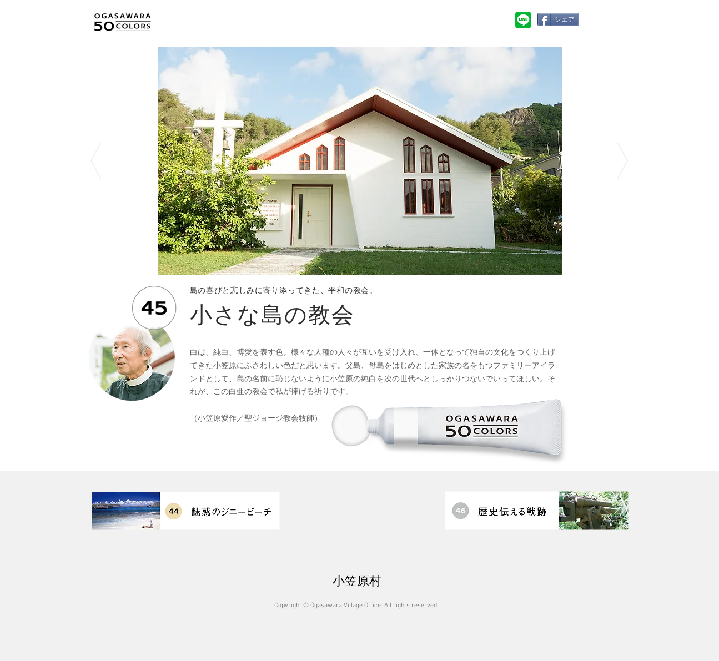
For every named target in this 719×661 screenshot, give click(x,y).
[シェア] (558, 19)
